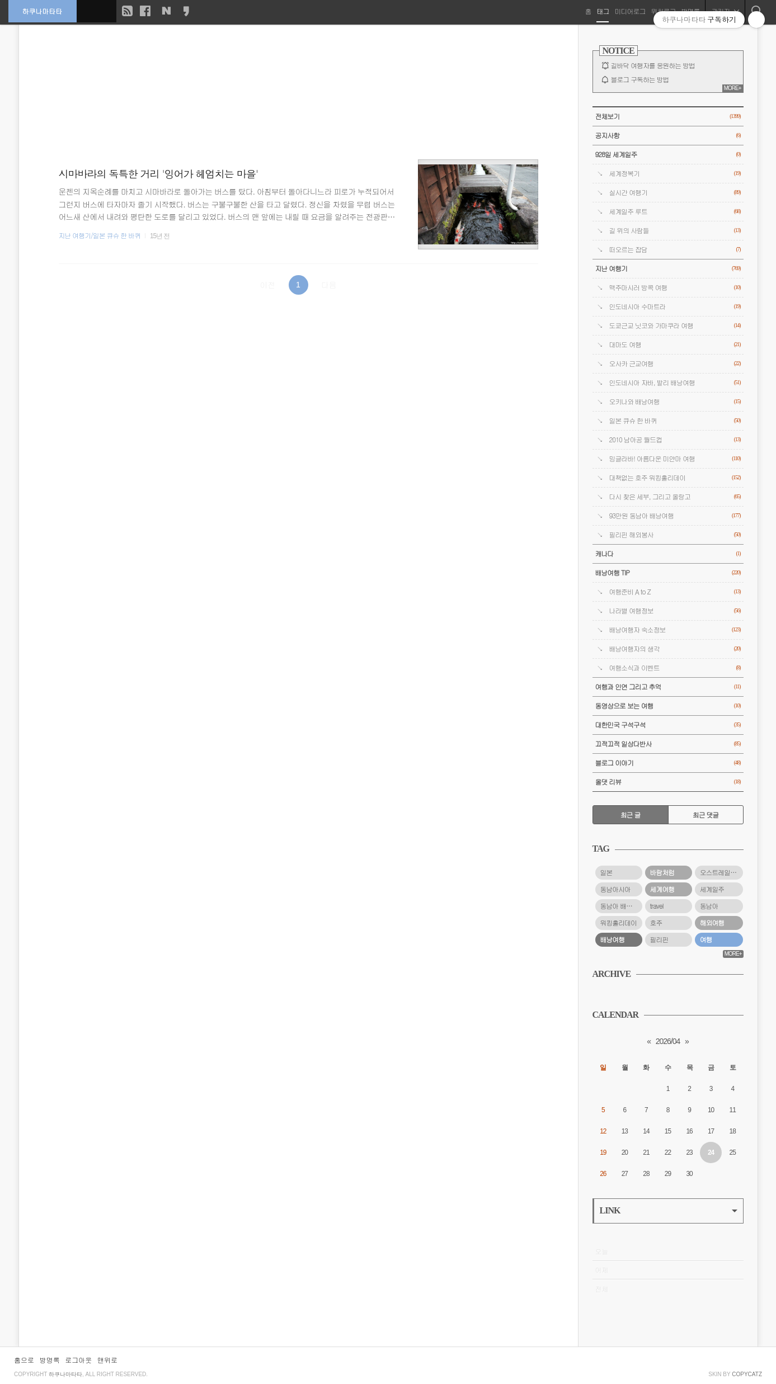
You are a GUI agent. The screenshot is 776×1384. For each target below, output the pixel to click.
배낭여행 (612, 939)
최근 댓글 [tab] (706, 814)
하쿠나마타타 (42, 11)
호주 (656, 922)
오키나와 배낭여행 (675, 402)
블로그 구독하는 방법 (640, 79)
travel (657, 905)
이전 (267, 284)
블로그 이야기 (668, 763)
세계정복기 (675, 173)
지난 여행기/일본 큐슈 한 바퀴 (100, 235)
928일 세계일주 (668, 154)
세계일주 (712, 889)
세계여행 (662, 889)
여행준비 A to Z (675, 592)
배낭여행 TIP (668, 573)
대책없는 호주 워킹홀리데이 (675, 478)
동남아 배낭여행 (621, 905)
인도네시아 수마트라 (675, 306)
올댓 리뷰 (668, 782)
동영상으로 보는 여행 (668, 706)
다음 (329, 284)
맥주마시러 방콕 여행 (675, 287)
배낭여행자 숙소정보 (675, 630)
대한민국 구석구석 (668, 725)
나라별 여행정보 (675, 611)
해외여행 (712, 922)
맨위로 (107, 1359)
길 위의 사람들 (675, 230)
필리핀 (659, 939)
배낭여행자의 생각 (675, 649)
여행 (706, 939)
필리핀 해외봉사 (675, 535)
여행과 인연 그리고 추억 (668, 687)
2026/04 (668, 1041)
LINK (668, 1210)
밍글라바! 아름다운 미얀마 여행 (675, 459)
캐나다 (668, 554)
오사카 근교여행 (675, 364)
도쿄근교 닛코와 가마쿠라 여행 (675, 326)
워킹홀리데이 (618, 922)
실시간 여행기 (675, 192)
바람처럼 (662, 872)
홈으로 (24, 1359)
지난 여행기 (668, 268)
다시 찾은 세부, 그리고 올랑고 (675, 497)
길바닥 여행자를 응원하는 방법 (653, 65)
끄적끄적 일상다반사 (668, 744)
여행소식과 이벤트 (675, 668)
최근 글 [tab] (630, 814)
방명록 (50, 1359)
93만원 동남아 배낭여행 (675, 516)
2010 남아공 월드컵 (675, 440)
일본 (606, 872)
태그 (602, 11)
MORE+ (732, 88)
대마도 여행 (675, 345)
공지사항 (668, 135)
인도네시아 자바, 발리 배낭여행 (675, 383)
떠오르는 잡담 (675, 249)
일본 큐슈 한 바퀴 (675, 421)
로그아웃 (78, 1359)
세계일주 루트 (675, 211)
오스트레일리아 (721, 872)
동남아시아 (615, 889)
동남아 (709, 905)
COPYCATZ (747, 1374)
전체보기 (668, 116)
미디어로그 (629, 11)
